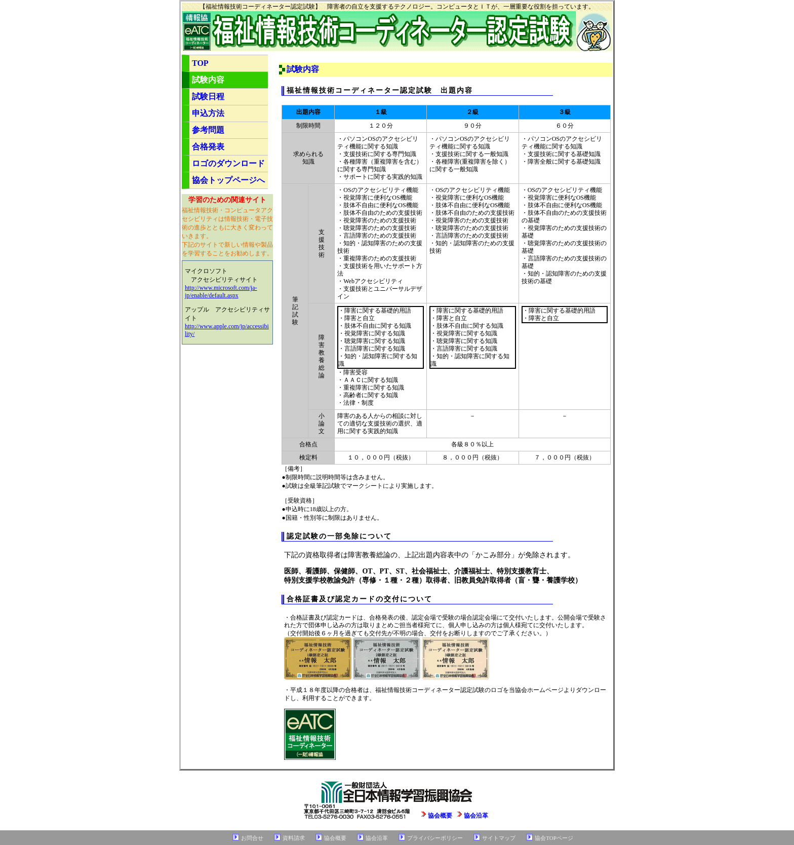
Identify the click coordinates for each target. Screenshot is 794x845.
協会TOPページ (554, 838)
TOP (200, 63)
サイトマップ (498, 838)
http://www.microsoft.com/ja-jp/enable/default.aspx (221, 291)
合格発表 (208, 146)
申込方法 (208, 113)
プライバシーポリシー (435, 838)
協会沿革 (476, 815)
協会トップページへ (228, 180)
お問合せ (252, 838)
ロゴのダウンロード (228, 163)
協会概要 (440, 815)
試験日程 (208, 96)
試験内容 (208, 79)
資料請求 (294, 838)
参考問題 (208, 130)
